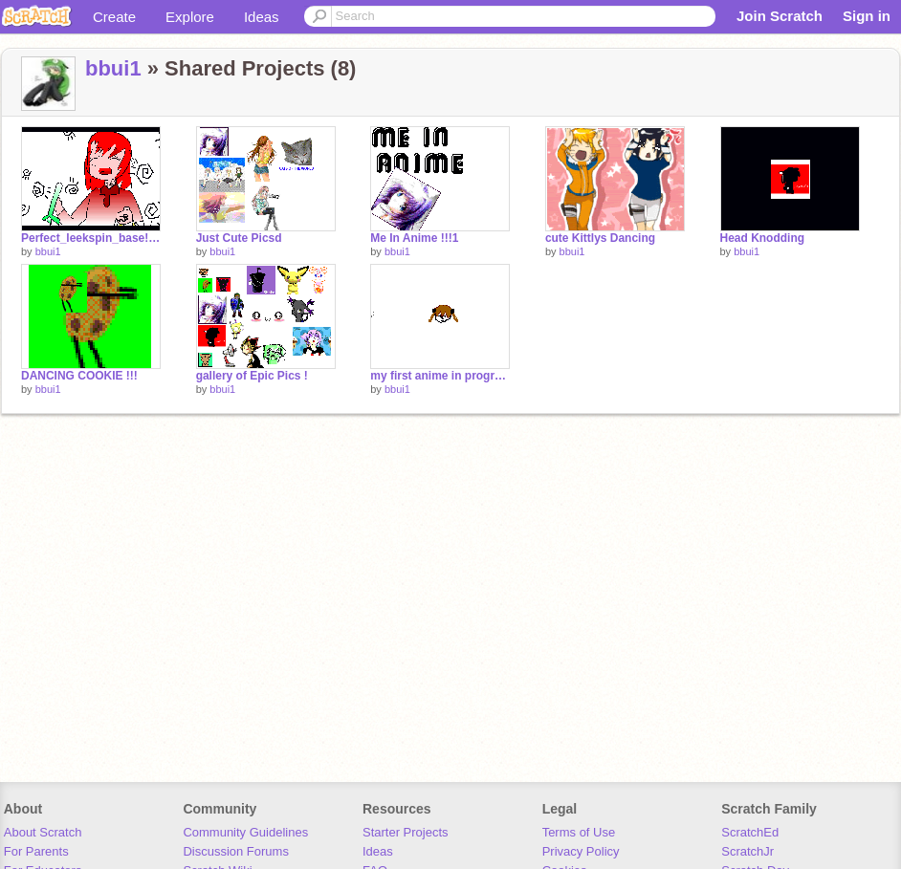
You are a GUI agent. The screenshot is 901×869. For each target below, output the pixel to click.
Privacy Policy (581, 851)
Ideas (261, 17)
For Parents (36, 851)
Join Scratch (779, 16)
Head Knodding (762, 238)
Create (114, 17)
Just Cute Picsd (239, 238)
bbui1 (113, 68)
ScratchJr (747, 851)
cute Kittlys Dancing (600, 238)
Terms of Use (579, 832)
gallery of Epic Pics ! (252, 375)
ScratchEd (750, 832)
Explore (189, 17)
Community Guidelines (245, 832)
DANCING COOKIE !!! (79, 375)
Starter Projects (406, 832)
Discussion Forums (236, 851)
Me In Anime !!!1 (414, 238)
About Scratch (43, 832)
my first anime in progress (440, 375)
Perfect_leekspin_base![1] (91, 238)
